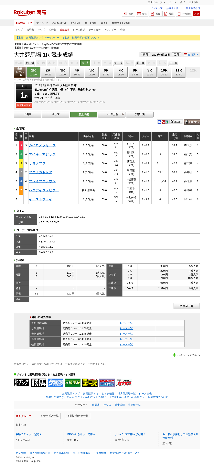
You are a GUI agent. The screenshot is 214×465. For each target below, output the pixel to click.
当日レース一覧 (20, 71)
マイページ (42, 23)
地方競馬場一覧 (127, 393)
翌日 (176, 54)
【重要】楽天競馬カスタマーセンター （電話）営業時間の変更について (58, 37)
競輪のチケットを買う (28, 434)
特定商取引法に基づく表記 (125, 452)
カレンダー (110, 29)
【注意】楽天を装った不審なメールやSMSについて (138, 397)
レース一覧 (126, 322)
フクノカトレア (40, 172)
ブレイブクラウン (42, 181)
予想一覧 (140, 114)
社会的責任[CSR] (82, 452)
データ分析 (95, 29)
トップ (19, 29)
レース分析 (79, 29)
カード (172, 2)
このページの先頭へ (188, 354)
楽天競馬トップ (24, 23)
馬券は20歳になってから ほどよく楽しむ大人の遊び (76, 397)
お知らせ (75, 23)
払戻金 (52, 29)
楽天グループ (155, 2)
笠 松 (118, 62)
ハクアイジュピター (44, 190)
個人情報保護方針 (40, 452)
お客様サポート (174, 8)
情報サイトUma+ (121, 23)
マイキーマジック (42, 154)
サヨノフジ (37, 163)
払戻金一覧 (186, 306)
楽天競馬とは (193, 8)
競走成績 (64, 29)
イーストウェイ (40, 199)
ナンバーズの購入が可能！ (130, 434)
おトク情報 (90, 23)
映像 (122, 29)
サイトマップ (155, 8)
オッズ (41, 29)
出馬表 (30, 29)
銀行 (182, 2)
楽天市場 (193, 2)
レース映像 (145, 393)
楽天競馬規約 (61, 452)
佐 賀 (173, 62)
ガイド (104, 23)
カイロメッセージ (42, 145)
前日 (145, 54)
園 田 (140, 62)
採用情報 (101, 452)
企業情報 (21, 452)
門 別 (30, 62)
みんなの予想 (59, 23)
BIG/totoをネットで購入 (81, 434)
